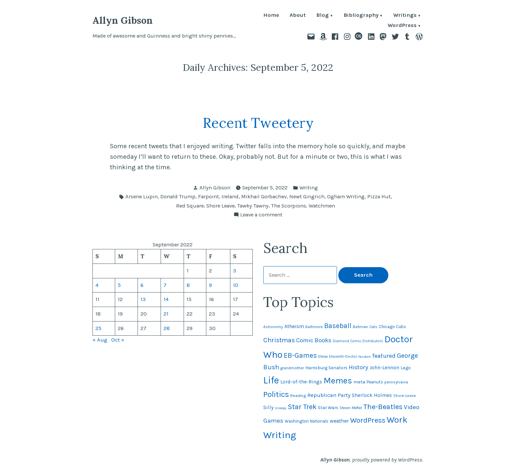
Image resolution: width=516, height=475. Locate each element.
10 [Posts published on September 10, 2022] (235, 285)
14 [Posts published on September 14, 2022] (166, 299)
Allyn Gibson (122, 20)
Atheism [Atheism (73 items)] (294, 326)
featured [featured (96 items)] (384, 355)
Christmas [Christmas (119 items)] (279, 340)
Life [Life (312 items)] (271, 380)
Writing (308, 187)
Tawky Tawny (253, 206)
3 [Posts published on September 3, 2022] (234, 270)
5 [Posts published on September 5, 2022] (119, 285)
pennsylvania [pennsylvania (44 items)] (396, 382)
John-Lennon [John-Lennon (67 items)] (384, 368)
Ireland (230, 196)
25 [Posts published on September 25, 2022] (98, 328)
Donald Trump (177, 196)
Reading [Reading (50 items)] (298, 395)
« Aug (99, 340)
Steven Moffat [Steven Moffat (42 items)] (351, 408)
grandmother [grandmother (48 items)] (292, 368)
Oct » (117, 340)
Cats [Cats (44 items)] (373, 326)
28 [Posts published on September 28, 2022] (167, 328)
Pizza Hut (379, 196)
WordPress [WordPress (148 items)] (367, 420)
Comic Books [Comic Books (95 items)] (313, 340)
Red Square (190, 206)
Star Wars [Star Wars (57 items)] (328, 407)
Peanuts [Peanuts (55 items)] (375, 381)
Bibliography (361, 15)
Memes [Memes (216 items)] (337, 381)
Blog (322, 15)
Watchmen (322, 206)
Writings (405, 15)
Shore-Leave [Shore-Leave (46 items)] (404, 395)
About (298, 15)
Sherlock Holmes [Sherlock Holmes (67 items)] (372, 395)
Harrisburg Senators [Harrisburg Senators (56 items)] (326, 367)
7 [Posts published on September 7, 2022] (165, 285)
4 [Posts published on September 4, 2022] (96, 285)
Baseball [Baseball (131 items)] (337, 325)
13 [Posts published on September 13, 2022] (143, 299)
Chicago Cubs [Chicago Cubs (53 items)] (392, 326)
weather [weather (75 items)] (339, 421)
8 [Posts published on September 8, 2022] (188, 285)
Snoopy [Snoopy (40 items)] (280, 408)
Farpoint (208, 196)
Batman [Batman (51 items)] (360, 326)
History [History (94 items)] (358, 367)
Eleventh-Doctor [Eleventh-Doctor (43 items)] (343, 356)
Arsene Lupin (141, 196)
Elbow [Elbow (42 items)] (323, 356)
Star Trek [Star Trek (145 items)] (302, 407)
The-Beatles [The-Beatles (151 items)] (382, 406)
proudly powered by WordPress (387, 460)
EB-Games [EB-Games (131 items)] (300, 355)
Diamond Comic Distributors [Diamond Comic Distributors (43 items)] (358, 341)
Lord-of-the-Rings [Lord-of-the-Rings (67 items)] (301, 382)
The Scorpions (288, 206)
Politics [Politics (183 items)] (276, 394)
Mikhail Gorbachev (264, 196)
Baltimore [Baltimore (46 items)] (314, 326)
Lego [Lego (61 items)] (405, 368)
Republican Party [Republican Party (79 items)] (328, 395)
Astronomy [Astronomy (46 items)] (273, 326)
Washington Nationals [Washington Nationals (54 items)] (306, 421)
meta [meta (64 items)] (359, 382)
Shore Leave (220, 206)
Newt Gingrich (306, 196)
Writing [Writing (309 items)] (279, 434)
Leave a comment (261, 214)
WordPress (402, 25)
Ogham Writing (346, 196)
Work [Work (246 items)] (397, 419)
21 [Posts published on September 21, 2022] (166, 314)
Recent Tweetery (258, 122)
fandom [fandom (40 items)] (364, 356)
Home (271, 15)
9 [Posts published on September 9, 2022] (210, 285)
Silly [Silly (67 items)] (268, 407)
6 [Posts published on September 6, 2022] (142, 285)
